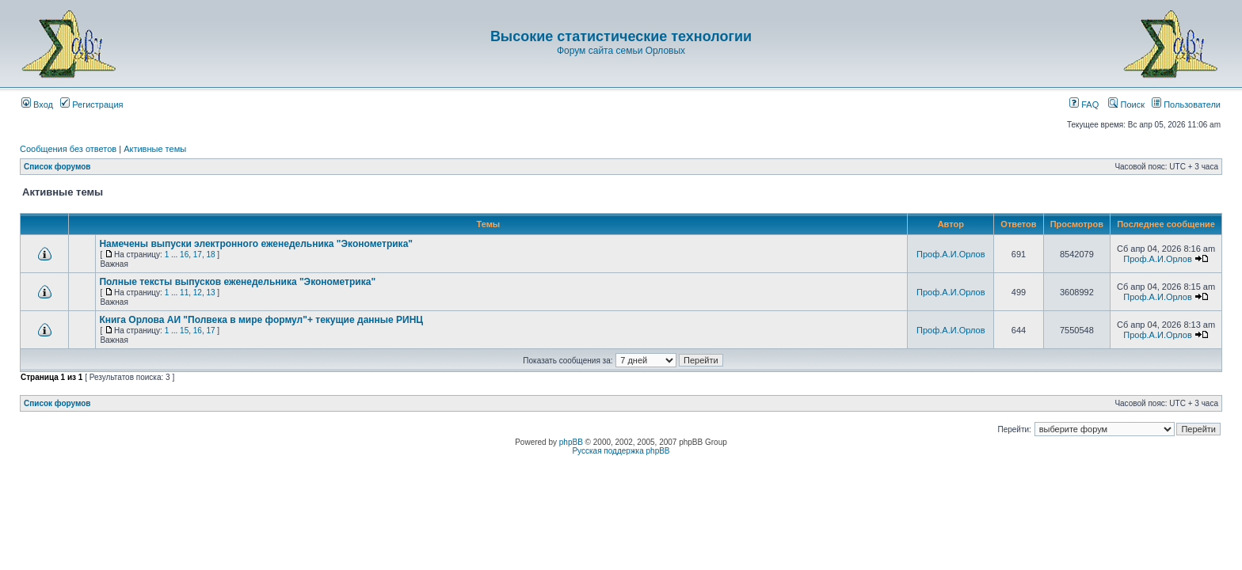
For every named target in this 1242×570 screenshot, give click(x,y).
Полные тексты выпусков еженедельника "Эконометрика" (237, 281)
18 (210, 254)
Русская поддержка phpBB (620, 450)
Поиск (1126, 104)
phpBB (571, 442)
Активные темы (155, 149)
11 (184, 292)
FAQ (1084, 104)
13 (210, 292)
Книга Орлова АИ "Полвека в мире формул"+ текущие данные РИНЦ (261, 319)
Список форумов (57, 166)
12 (197, 292)
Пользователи (1186, 104)
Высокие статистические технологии (621, 36)
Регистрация (91, 104)
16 (184, 254)
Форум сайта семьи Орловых (621, 50)
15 (184, 330)
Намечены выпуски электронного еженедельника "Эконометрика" (256, 243)
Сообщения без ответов (68, 149)
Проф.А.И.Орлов (950, 254)
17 (197, 254)
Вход (37, 104)
